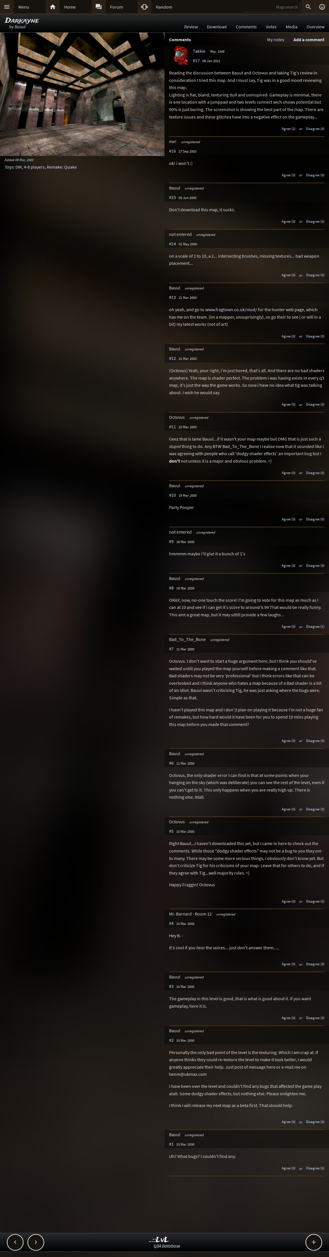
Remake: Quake (62, 167)
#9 (171, 541)
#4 (171, 923)
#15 (172, 197)
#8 (171, 588)
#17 (196, 60)
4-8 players (34, 167)
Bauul (20, 26)
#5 (171, 831)
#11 (172, 426)
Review (191, 26)
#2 (171, 1040)
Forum (116, 7)
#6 (171, 763)
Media (291, 26)
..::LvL (159, 1240)
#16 (172, 151)
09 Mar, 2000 (24, 159)
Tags (9, 167)
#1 (171, 1144)
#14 (172, 243)
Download (217, 26)
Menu (23, 7)
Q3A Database (167, 1246)
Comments (246, 26)
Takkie (199, 51)
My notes (275, 39)
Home (70, 7)
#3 (171, 986)
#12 (172, 358)
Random (164, 7)
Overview (315, 26)
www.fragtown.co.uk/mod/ (231, 309)
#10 (172, 495)
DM (18, 167)
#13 (172, 297)
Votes (271, 26)
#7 (171, 649)
